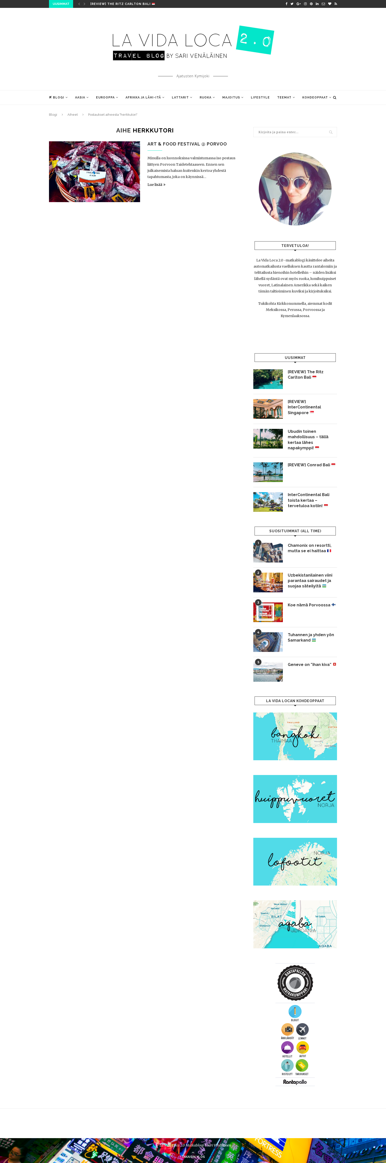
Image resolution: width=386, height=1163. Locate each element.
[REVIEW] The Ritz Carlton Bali (122, 4)
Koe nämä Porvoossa (312, 605)
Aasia (80, 97)
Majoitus (231, 97)
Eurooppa (105, 97)
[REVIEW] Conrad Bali (311, 465)
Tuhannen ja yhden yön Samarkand (311, 637)
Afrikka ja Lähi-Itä (143, 97)
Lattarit (180, 97)
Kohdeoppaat (315, 97)
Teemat (284, 97)
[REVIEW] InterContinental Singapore (304, 407)
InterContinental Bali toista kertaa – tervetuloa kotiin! (308, 500)
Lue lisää (156, 184)
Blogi (56, 97)
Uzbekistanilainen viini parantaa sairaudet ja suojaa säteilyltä (310, 581)
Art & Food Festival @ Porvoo (187, 143)
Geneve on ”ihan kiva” (312, 664)
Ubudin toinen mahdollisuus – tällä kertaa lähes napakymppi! (308, 439)
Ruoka (205, 97)
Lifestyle (260, 97)
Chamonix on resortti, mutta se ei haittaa (309, 548)
